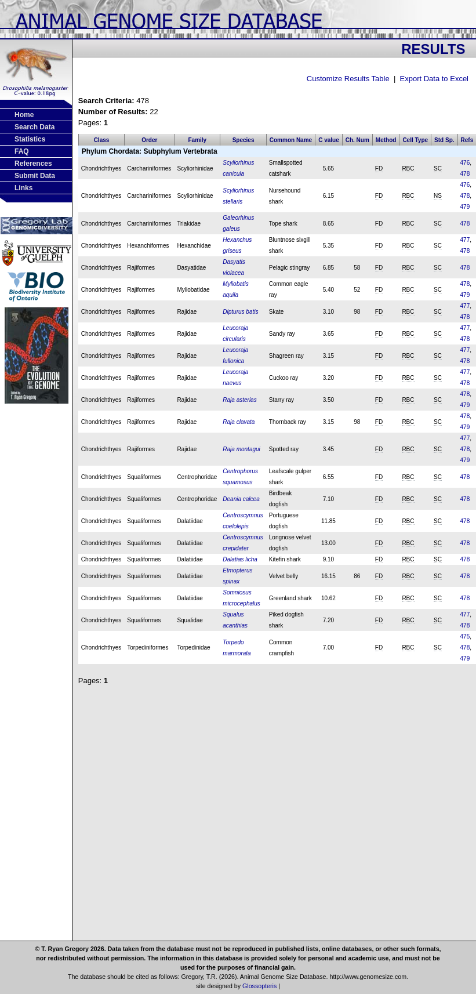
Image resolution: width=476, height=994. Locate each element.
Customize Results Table (348, 78)
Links (23, 188)
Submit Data (34, 176)
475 (465, 636)
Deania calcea (241, 499)
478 (465, 173)
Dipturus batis (240, 312)
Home (24, 115)
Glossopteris (259, 985)
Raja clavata (239, 422)
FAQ (21, 151)
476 (465, 162)
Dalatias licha (240, 559)
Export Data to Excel (434, 78)
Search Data (34, 127)
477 (465, 240)
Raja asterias (239, 400)
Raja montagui (241, 449)
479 (465, 207)
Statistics (29, 139)
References (33, 163)
